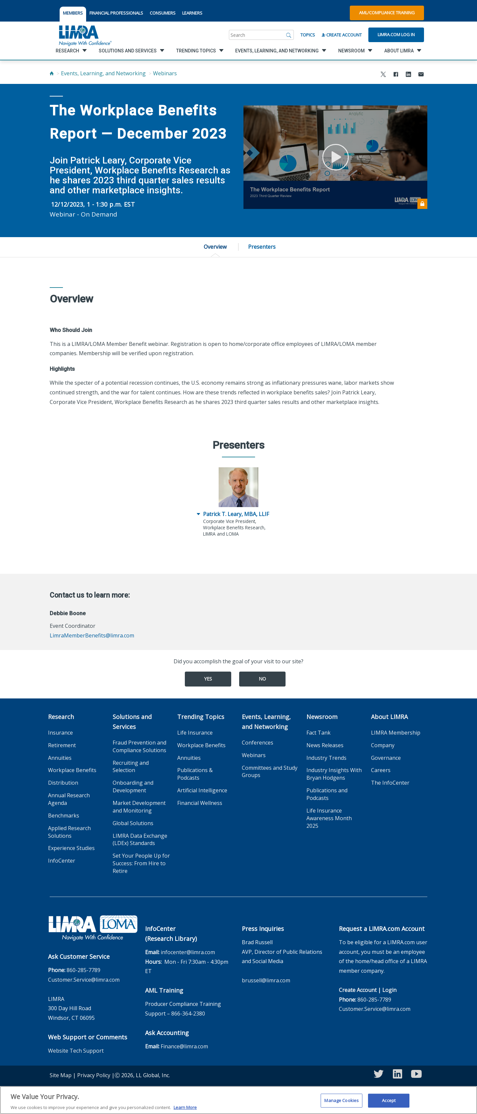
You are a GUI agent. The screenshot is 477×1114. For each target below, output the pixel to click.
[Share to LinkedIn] (408, 75)
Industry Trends (326, 757)
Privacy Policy (93, 1075)
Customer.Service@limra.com (84, 979)
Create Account (342, 35)
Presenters (262, 246)
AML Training (164, 990)
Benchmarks (63, 815)
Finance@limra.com (184, 1046)
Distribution (63, 782)
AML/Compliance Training (387, 13)
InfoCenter (61, 860)
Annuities (60, 757)
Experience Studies (71, 848)
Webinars (165, 73)
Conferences (257, 742)
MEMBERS (73, 13)
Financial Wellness (199, 803)
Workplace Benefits (72, 770)
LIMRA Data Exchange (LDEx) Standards (140, 839)
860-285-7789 (83, 970)
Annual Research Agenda (69, 799)
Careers (381, 770)
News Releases (325, 745)
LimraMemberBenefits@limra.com (92, 635)
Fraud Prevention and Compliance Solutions (139, 746)
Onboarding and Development (133, 786)
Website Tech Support (76, 1050)
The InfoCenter (390, 782)
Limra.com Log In (396, 34)
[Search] (289, 35)
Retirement (62, 745)
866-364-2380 (188, 1013)
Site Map (61, 1075)
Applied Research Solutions (69, 831)
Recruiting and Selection (131, 766)
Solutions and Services (132, 722)
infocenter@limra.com (188, 952)
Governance (386, 757)
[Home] (52, 73)
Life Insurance (195, 732)
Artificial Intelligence (202, 790)
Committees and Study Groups (269, 771)
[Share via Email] (421, 75)
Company (383, 745)
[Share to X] (383, 75)
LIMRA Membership (395, 732)
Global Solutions (133, 823)
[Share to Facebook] (396, 75)
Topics (307, 35)
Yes (208, 679)
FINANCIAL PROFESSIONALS (116, 13)
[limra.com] (85, 35)
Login (389, 990)
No (262, 679)
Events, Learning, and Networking (103, 73)
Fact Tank (318, 732)
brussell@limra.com (266, 980)
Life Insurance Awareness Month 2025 (329, 818)
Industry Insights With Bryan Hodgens (334, 773)
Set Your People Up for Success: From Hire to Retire (141, 863)
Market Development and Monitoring (139, 806)
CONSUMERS (163, 13)
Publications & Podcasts (195, 773)
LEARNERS (192, 13)
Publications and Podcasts (326, 794)
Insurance (60, 732)
